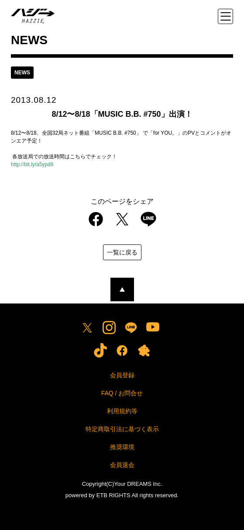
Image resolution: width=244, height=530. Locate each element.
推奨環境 (122, 446)
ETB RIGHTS (113, 495)
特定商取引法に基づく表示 (122, 428)
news (22, 73)
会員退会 (122, 464)
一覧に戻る (122, 252)
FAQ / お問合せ (122, 393)
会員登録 (122, 375)
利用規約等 (122, 411)
